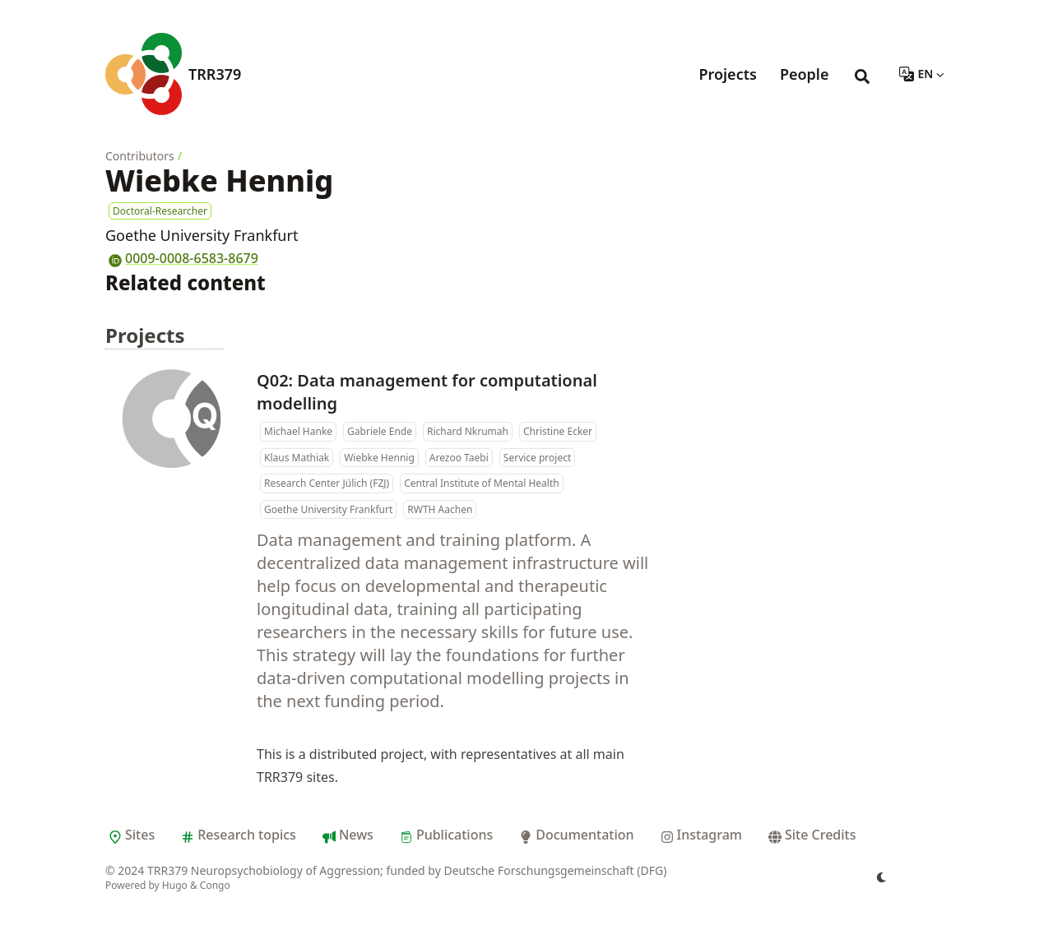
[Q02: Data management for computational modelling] (171, 418)
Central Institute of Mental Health (481, 483)
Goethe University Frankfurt (328, 509)
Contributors (139, 156)
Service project (537, 458)
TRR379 (214, 74)
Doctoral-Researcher (160, 211)
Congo (215, 885)
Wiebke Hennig (379, 458)
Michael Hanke (298, 431)
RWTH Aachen (439, 509)
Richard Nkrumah (467, 431)
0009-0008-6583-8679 (181, 258)
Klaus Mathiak (296, 458)
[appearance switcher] (882, 877)
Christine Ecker (557, 431)
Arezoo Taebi (459, 458)
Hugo (175, 885)
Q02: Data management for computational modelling (427, 391)
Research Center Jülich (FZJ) (326, 483)
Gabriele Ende (379, 431)
